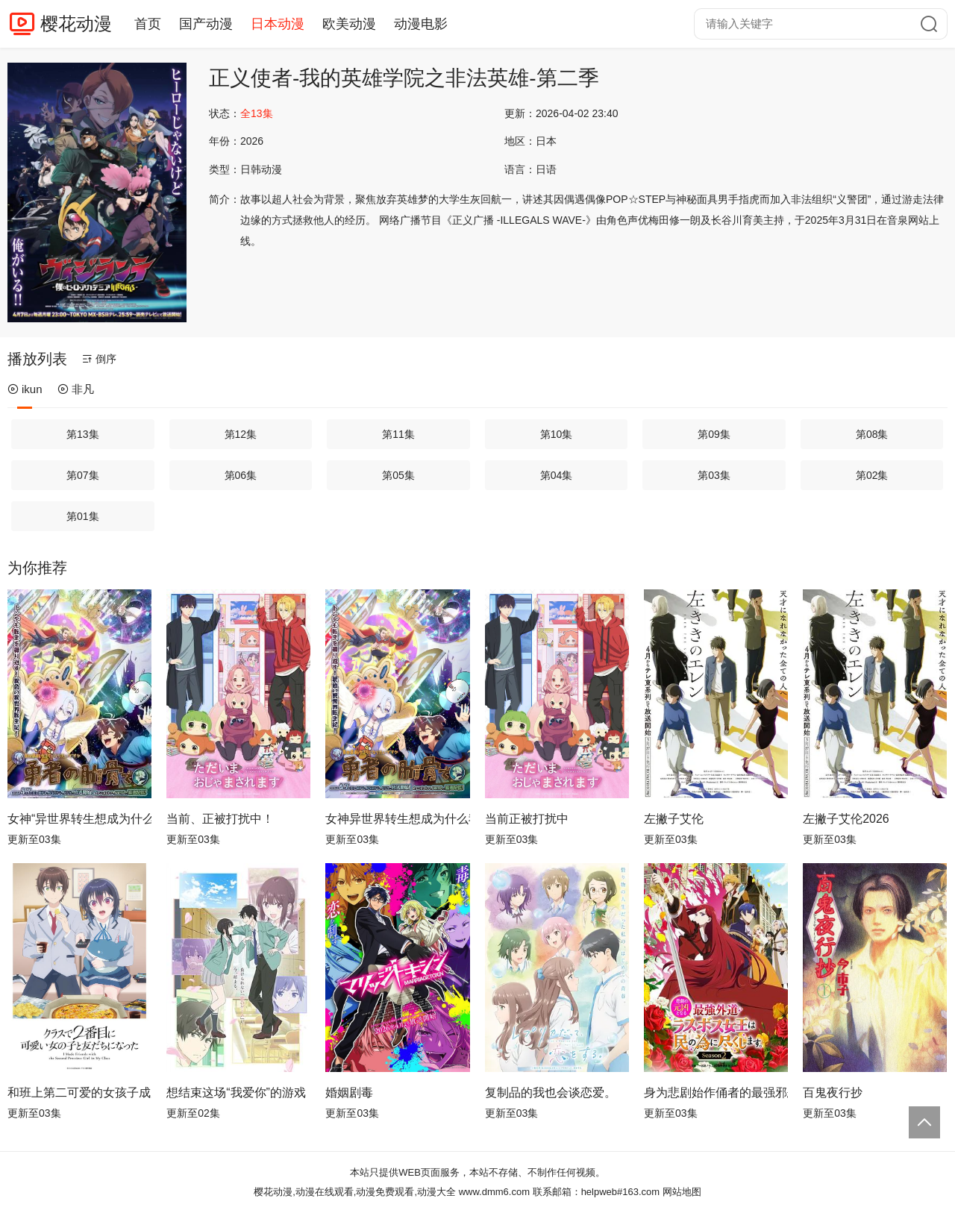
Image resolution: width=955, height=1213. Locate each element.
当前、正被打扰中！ (220, 818)
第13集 (82, 434)
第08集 (872, 434)
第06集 (241, 475)
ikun (25, 389)
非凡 (75, 389)
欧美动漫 (349, 23)
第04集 (556, 475)
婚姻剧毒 (349, 1092)
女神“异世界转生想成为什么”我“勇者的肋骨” (79, 818)
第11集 (398, 434)
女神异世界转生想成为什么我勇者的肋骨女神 (397, 818)
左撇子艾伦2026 (846, 818)
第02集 (872, 475)
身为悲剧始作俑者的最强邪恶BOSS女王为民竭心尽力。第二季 (716, 1092)
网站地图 (682, 1191)
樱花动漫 (76, 23)
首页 (147, 23)
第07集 (82, 475)
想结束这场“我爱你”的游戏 (236, 1092)
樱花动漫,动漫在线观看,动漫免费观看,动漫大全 (355, 1191)
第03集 (714, 475)
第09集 (714, 434)
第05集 (398, 475)
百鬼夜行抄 (832, 1092)
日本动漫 (277, 23)
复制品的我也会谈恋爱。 (550, 1092)
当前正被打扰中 (527, 818)
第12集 (241, 434)
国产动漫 (206, 23)
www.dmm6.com (494, 1191)
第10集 (556, 434)
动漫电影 (421, 23)
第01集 (82, 516)
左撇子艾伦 (674, 818)
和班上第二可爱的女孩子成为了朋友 (79, 1092)
